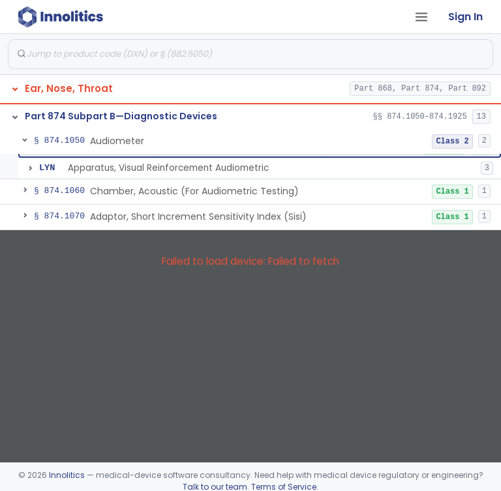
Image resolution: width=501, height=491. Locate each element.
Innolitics (67, 475)
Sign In (465, 16)
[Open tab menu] (421, 17)
